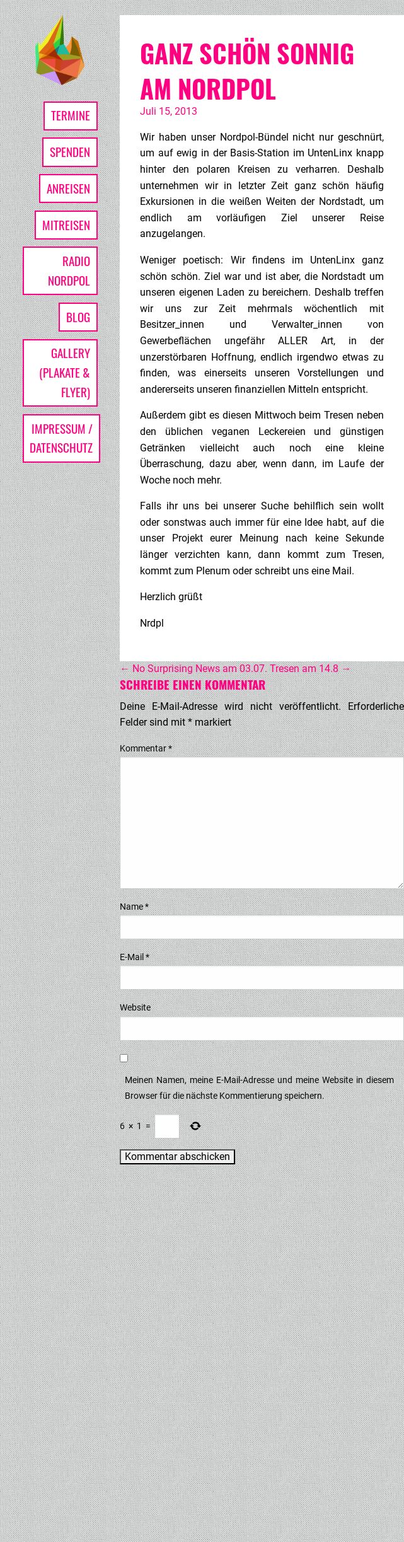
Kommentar (146, 748)
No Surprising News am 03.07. (193, 669)
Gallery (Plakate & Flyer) (64, 372)
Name (134, 906)
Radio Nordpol (69, 270)
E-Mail (134, 957)
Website (135, 1007)
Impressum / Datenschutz (61, 438)
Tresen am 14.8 (310, 669)
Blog (78, 317)
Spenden (70, 151)
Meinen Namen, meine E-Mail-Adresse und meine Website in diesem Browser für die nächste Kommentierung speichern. (259, 1088)
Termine (70, 115)
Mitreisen (66, 225)
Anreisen (68, 188)
